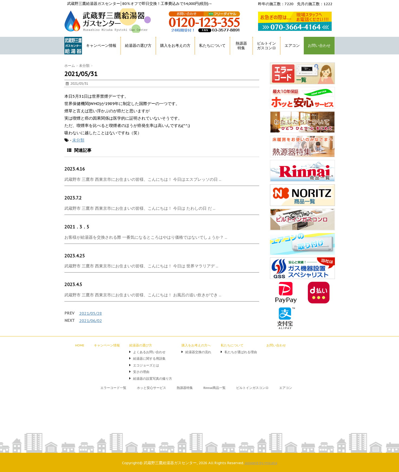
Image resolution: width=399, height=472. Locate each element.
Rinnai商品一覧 (214, 388)
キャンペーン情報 (101, 45)
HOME (79, 345)
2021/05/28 (90, 313)
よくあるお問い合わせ (149, 352)
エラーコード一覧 (113, 388)
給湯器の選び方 (138, 45)
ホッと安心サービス (151, 388)
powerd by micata (260, 462)
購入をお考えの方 (175, 45)
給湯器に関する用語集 (149, 358)
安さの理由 (141, 372)
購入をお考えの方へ (196, 345)
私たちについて (212, 45)
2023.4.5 (73, 284)
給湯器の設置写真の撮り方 (152, 378)
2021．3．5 (76, 227)
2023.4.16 (74, 169)
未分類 (78, 140)
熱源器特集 (241, 45)
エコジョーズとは (146, 365)
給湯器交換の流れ (198, 352)
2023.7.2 (73, 198)
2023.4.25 (74, 255)
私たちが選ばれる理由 (241, 352)
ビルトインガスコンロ (266, 45)
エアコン (292, 45)
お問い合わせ (319, 45)
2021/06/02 (90, 320)
